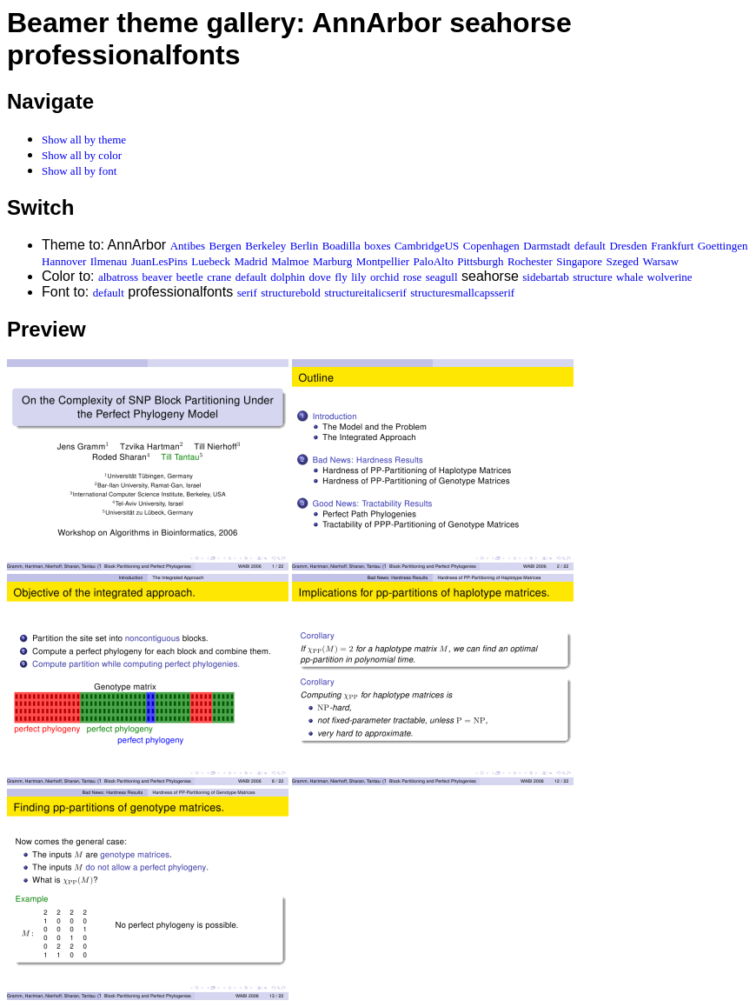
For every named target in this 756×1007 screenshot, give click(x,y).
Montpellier (382, 261)
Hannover (64, 261)
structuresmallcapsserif (462, 292)
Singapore (579, 261)
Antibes (187, 245)
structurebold (291, 292)
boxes (377, 245)
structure (592, 276)
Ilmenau (109, 261)
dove (320, 276)
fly (341, 276)
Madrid (250, 261)
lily (358, 276)
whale (629, 276)
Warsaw (660, 261)
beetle (189, 276)
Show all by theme (84, 139)
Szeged (622, 261)
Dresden (628, 245)
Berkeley (265, 245)
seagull (442, 276)
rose (412, 276)
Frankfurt (672, 245)
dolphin (287, 276)
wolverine (670, 276)
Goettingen (723, 245)
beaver (158, 276)
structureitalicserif (365, 292)
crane (219, 276)
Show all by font (79, 170)
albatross (118, 276)
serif (247, 292)
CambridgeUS (427, 245)
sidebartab (545, 276)
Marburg (332, 261)
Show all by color (82, 155)
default (590, 245)
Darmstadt (546, 245)
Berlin (304, 245)
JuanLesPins (159, 261)
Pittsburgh (480, 261)
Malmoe (289, 261)
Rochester (530, 261)
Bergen (225, 245)
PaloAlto (434, 261)
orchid (384, 276)
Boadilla (341, 245)
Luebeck (210, 261)
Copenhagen (491, 245)
